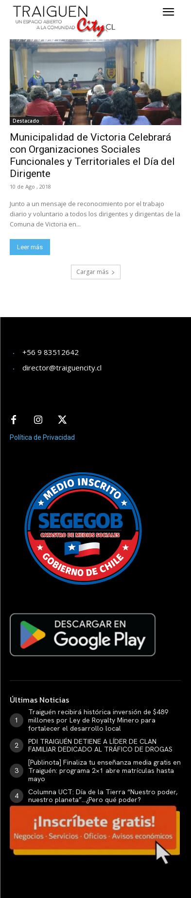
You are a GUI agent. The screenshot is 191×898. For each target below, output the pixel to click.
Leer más (30, 247)
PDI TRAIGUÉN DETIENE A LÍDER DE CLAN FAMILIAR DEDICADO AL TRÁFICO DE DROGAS (100, 745)
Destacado (26, 120)
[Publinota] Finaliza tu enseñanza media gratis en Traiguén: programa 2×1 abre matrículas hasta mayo (104, 770)
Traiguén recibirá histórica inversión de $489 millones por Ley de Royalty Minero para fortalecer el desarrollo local (98, 720)
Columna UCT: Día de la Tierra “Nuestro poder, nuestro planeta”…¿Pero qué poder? (102, 795)
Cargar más (95, 272)
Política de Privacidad (42, 437)
